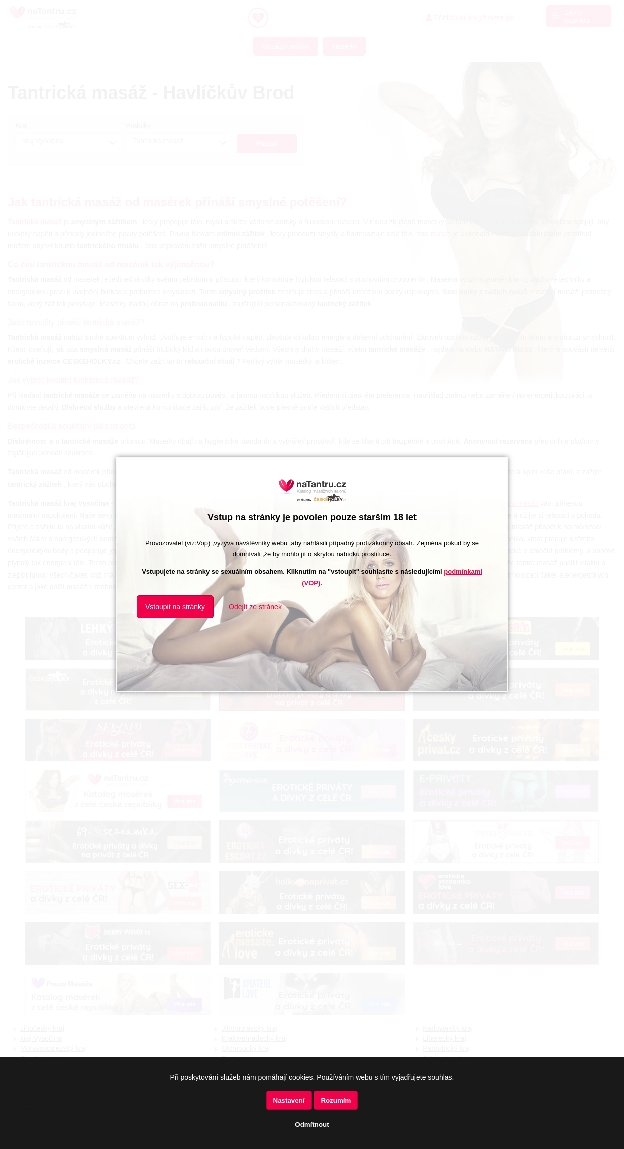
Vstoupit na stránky (175, 607)
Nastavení (289, 1100)
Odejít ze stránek (255, 607)
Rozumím (336, 1100)
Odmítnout (312, 1124)
